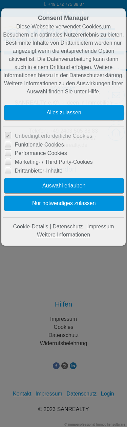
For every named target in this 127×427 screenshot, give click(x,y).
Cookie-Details (30, 226)
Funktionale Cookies (39, 145)
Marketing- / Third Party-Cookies (54, 162)
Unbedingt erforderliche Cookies (53, 136)
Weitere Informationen (63, 235)
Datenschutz (67, 226)
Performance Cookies (41, 153)
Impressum (100, 226)
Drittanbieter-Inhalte (39, 171)
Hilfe (93, 91)
